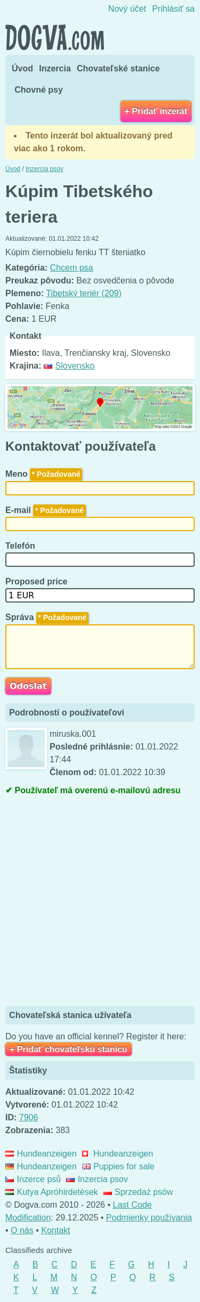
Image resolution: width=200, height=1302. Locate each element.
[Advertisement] (100, 902)
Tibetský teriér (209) (84, 293)
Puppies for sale (118, 1166)
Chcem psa (71, 267)
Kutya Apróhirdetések (51, 1192)
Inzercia (55, 68)
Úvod (22, 68)
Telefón (21, 545)
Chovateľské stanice (118, 68)
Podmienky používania (149, 1217)
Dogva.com (54, 37)
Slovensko (69, 365)
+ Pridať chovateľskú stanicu (68, 1049)
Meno (43, 473)
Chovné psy (38, 89)
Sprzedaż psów (138, 1192)
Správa (47, 617)
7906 (28, 1117)
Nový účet (127, 8)
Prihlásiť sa (173, 8)
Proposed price (37, 581)
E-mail (45, 510)
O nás (22, 1230)
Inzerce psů (33, 1179)
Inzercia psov (97, 1179)
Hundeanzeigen (41, 1153)
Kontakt (55, 1230)
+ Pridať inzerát (156, 111)
